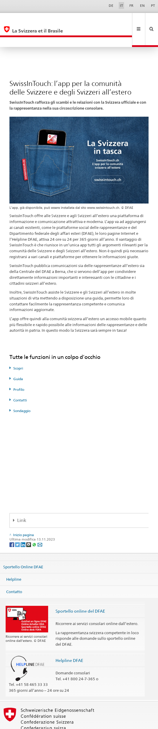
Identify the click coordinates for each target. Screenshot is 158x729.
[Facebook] (12, 524)
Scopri (18, 348)
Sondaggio (21, 391)
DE (111, 5)
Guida (18, 359)
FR (131, 5)
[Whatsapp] (35, 524)
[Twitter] (18, 524)
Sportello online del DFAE (80, 591)
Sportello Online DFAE (23, 547)
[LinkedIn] (23, 524)
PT (153, 5)
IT (121, 5)
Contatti (20, 380)
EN (142, 5)
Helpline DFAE (69, 640)
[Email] (40, 524)
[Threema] (29, 524)
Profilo (18, 369)
